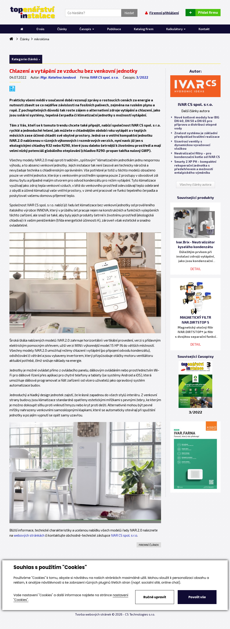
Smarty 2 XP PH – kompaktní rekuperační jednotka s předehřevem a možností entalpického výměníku (193, 167)
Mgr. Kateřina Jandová (58, 77)
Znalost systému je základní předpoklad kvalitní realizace (195, 134)
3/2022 (142, 77)
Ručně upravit (154, 597)
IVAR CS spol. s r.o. (104, 77)
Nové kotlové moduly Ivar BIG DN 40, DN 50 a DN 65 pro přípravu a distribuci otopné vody (195, 123)
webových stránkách (29, 535)
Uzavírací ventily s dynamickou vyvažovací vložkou (190, 145)
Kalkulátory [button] (176, 29)
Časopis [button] (87, 29)
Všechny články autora (195, 184)
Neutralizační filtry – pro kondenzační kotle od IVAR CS (195, 155)
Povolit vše (197, 597)
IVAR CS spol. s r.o (124, 535)
